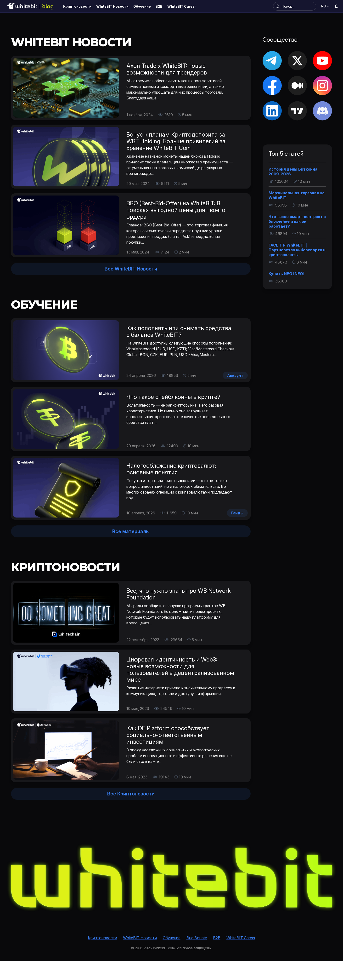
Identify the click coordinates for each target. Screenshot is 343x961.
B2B (216, 937)
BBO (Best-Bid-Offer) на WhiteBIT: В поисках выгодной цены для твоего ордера (175, 210)
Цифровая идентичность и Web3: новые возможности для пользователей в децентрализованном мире (180, 669)
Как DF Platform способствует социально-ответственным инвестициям (167, 735)
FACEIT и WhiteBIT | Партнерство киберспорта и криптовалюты (297, 250)
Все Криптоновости (131, 794)
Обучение (171, 937)
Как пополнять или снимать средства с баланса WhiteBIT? (178, 331)
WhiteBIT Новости (140, 937)
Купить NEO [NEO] (286, 273)
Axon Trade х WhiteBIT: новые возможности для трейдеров (166, 69)
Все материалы (131, 531)
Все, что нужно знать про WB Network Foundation (178, 594)
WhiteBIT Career (240, 937)
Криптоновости (102, 937)
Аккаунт (235, 375)
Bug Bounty (196, 937)
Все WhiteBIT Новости (131, 269)
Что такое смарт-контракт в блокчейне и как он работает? (297, 221)
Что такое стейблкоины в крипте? (173, 396)
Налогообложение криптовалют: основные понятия (171, 469)
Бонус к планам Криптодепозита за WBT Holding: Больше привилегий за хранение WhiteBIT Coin (175, 141)
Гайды (237, 513)
